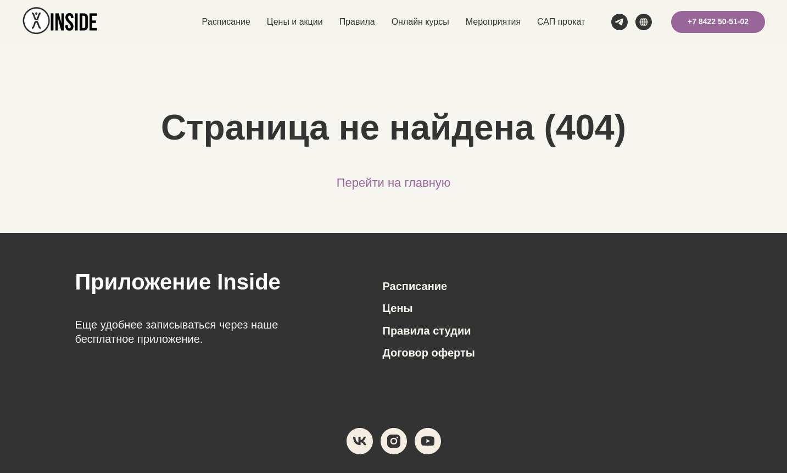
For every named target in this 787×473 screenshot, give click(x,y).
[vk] (360, 441)
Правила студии (427, 331)
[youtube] (428, 441)
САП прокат (561, 21)
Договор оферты (429, 353)
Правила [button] (357, 21)
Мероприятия (493, 21)
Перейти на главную (394, 183)
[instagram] (394, 441)
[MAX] (643, 22)
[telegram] (619, 22)
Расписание (226, 21)
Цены (398, 308)
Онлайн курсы (420, 21)
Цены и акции (295, 21)
